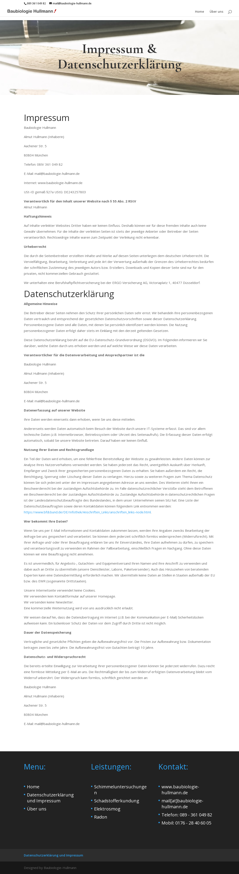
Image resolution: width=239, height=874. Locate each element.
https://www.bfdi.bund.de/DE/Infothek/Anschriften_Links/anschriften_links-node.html (87, 512)
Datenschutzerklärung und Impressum (50, 798)
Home (199, 12)
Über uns (216, 12)
